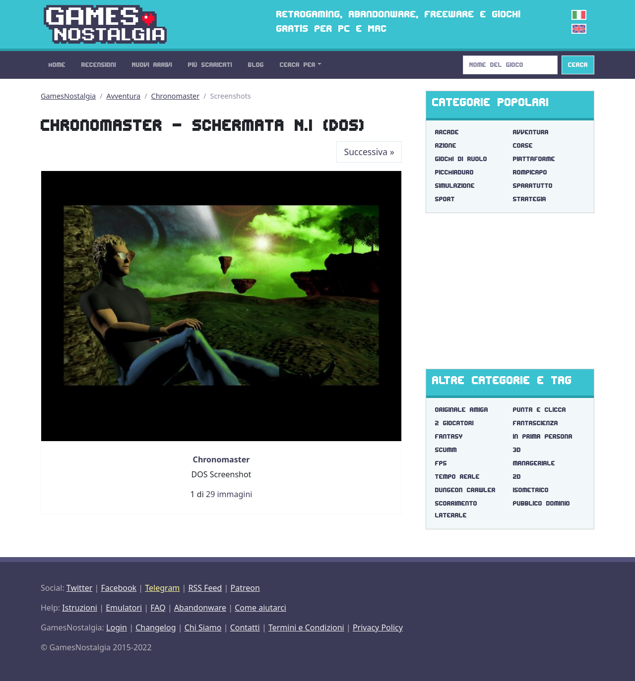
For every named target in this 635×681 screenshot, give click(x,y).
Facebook (118, 587)
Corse (523, 145)
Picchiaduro (454, 172)
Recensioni (98, 64)
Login (116, 627)
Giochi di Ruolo (461, 159)
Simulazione (455, 185)
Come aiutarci (260, 607)
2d (517, 476)
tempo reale (457, 476)
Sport (445, 199)
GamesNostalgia (68, 96)
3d (517, 450)
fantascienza (535, 423)
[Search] (510, 65)
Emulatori (124, 607)
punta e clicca (539, 409)
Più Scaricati (210, 64)
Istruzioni (79, 607)
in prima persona (542, 436)
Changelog (155, 627)
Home (57, 64)
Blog (256, 64)
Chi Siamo (203, 627)
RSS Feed (205, 587)
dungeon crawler (465, 490)
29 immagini (229, 494)
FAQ (157, 607)
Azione (445, 145)
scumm (446, 450)
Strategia (529, 199)
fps (441, 463)
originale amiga (461, 409)
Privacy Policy (378, 627)
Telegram (162, 587)
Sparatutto (533, 185)
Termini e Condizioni (306, 627)
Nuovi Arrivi (152, 64)
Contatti (245, 627)
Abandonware (200, 607)
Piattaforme (534, 159)
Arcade (447, 132)
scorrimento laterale (456, 509)
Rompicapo (530, 172)
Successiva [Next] (369, 152)
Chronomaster (175, 96)
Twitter (79, 587)
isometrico (531, 490)
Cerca (578, 64)
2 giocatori (454, 423)
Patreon (245, 587)
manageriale (534, 463)
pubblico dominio (541, 503)
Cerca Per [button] (298, 64)
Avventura (124, 96)
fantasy (449, 436)
